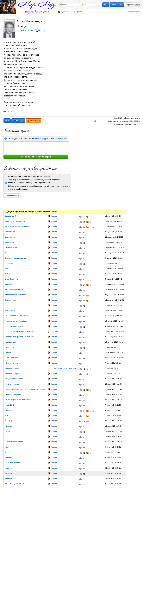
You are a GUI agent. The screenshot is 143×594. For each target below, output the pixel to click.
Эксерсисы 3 (10, 216)
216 (84, 217)
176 (84, 348)
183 (84, 311)
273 (84, 421)
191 (84, 322)
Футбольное (10, 232)
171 (84, 306)
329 (84, 332)
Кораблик (9, 263)
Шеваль (8, 352)
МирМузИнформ (133, 4)
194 (84, 290)
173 (84, 364)
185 (84, 390)
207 (84, 222)
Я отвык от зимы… (13, 358)
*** (6, 253)
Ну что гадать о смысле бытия (18, 400)
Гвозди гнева (10, 342)
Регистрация (117, 4)
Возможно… (10, 237)
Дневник (8, 478)
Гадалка (8, 468)
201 (84, 327)
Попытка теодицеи (13, 394)
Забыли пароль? (134, 12)
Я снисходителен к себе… (16, 321)
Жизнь (7, 274)
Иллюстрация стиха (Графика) (63, 368)
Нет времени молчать (14, 289)
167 (84, 385)
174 (84, 484)
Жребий (8, 426)
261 (84, 227)
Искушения (9, 284)
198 (84, 264)
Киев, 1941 (9, 405)
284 (84, 411)
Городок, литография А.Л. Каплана (19, 337)
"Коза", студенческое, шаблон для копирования (25, 389)
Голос (7, 305)
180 (84, 379)
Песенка (8, 457)
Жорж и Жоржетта (12, 363)
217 (84, 248)
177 (98, 121)
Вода (7, 268)
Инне (7, 447)
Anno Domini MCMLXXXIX (16, 221)
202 (84, 232)
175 (84, 416)
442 (84, 369)
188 (84, 343)
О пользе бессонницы (14, 326)
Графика (54, 331)
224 (84, 285)
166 (84, 432)
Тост (7, 452)
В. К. (7, 415)
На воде (8, 473)
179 (84, 353)
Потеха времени (12, 384)
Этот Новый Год (11, 279)
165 (84, 395)
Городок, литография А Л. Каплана (19, 331)
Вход (106, 4)
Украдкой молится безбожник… (18, 226)
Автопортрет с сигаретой (15, 295)
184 (84, 400)
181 (84, 448)
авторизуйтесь (61, 138)
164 (84, 469)
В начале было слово (14, 442)
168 (84, 458)
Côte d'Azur (10, 410)
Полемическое (11, 247)
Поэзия (42, 30)
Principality (9, 242)
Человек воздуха (12, 368)
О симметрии (10, 300)
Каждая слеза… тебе (14, 379)
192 (84, 337)
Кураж (7, 431)
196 (84, 316)
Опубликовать (12, 196)
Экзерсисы (9, 347)
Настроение (10, 310)
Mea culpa (9, 421)
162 (84, 463)
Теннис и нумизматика (14, 484)
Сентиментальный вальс (15, 258)
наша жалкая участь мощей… (17, 316)
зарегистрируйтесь (43, 138)
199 (84, 238)
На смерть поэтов (12, 463)
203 (84, 243)
